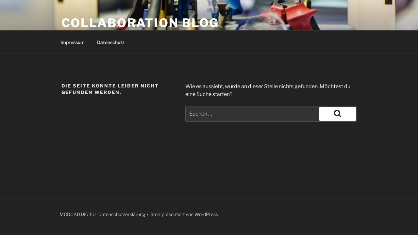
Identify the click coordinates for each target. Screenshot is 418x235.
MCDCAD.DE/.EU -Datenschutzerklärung (102, 214)
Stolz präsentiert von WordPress (184, 214)
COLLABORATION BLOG (140, 23)
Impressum (72, 42)
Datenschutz (111, 42)
